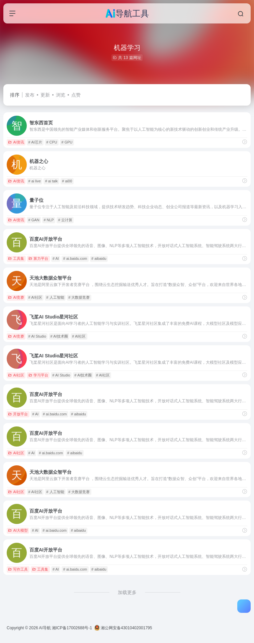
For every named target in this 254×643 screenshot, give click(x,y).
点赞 (76, 95)
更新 (45, 95)
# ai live (34, 181)
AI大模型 (17, 530)
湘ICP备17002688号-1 (72, 628)
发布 (29, 95)
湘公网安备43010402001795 (123, 628)
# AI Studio (37, 336)
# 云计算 (65, 220)
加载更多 (127, 592)
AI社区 (16, 375)
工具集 (16, 258)
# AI (56, 258)
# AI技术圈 (59, 336)
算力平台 (38, 258)
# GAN (33, 220)
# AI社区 (35, 297)
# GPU (67, 142)
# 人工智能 (55, 297)
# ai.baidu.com (75, 258)
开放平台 (18, 414)
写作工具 (18, 569)
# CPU (51, 142)
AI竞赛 (16, 297)
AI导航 (45, 628)
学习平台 (38, 375)
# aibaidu (98, 258)
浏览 (60, 95)
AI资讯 (16, 142)
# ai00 (67, 181)
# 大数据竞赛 (79, 297)
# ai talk (51, 181)
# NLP (49, 220)
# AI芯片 (35, 142)
